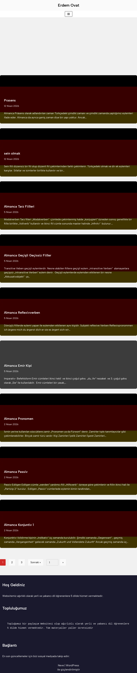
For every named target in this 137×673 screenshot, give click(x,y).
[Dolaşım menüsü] (68, 14)
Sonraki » (35, 562)
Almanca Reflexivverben (22, 312)
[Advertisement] (68, 41)
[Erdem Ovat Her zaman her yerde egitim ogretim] (68, 5)
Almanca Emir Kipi (18, 366)
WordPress (72, 665)
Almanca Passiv (16, 472)
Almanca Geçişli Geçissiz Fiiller (27, 255)
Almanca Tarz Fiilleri (19, 206)
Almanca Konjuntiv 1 (19, 525)
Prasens (10, 100)
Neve (61, 665)
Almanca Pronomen (18, 419)
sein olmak (12, 153)
